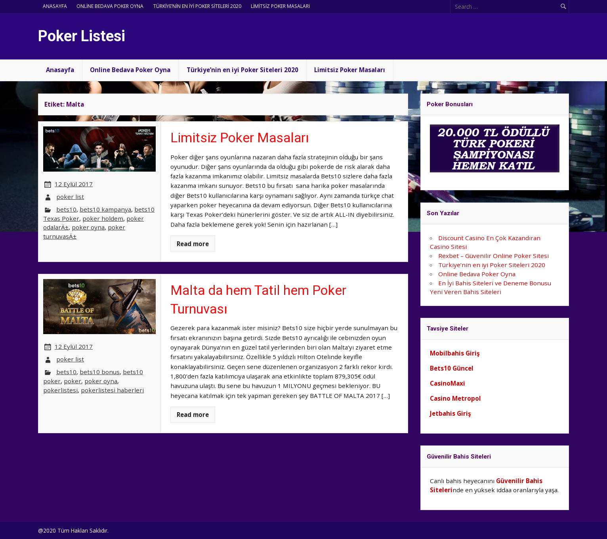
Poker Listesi (81, 36)
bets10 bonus (100, 372)
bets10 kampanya (105, 209)
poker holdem (102, 218)
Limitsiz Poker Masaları (280, 6)
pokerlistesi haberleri (112, 390)
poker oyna (88, 227)
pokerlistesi (60, 390)
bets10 (66, 209)
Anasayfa (55, 6)
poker (72, 381)
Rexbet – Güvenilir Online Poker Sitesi (493, 256)
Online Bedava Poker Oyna (109, 6)
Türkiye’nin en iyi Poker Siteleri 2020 (197, 6)
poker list (70, 197)
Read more (193, 244)
